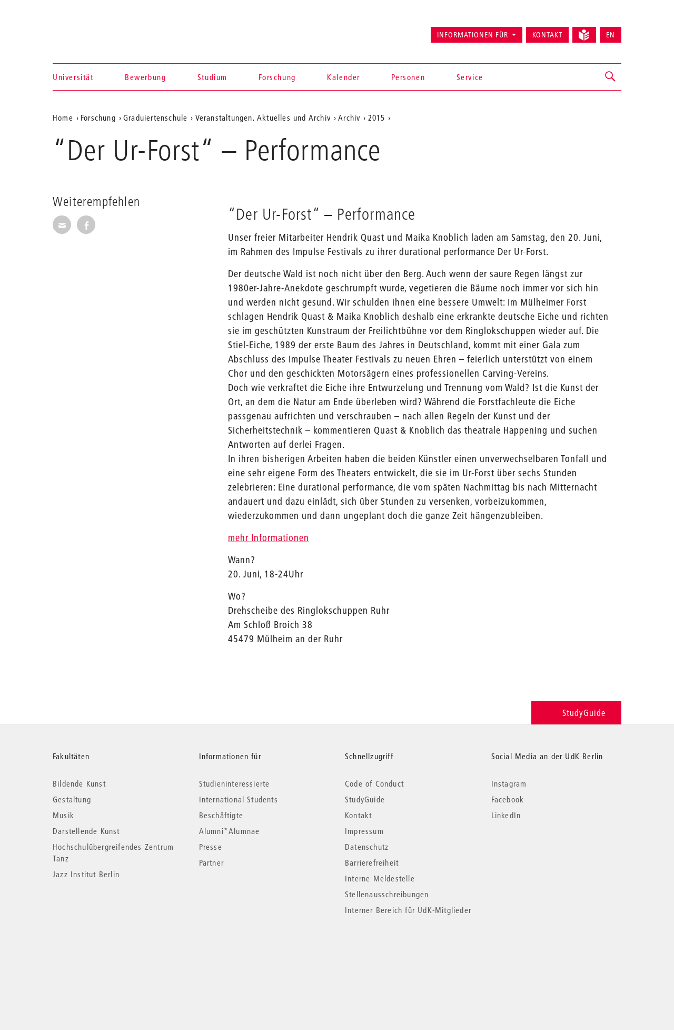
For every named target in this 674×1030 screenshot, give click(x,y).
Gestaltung (72, 799)
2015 (376, 117)
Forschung (277, 77)
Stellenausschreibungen (387, 894)
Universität (73, 77)
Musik (63, 815)
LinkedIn (506, 815)
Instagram (509, 783)
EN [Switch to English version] (610, 35)
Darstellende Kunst (86, 831)
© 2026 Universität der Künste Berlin (108, 954)
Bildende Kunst (79, 783)
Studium (212, 77)
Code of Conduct (374, 783)
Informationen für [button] (472, 35)
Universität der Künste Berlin (94, 30)
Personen (408, 77)
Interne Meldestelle (380, 878)
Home (63, 117)
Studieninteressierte (234, 783)
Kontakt (547, 35)
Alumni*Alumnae (229, 831)
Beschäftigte (221, 815)
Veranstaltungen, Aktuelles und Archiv (263, 117)
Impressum (364, 831)
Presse (210, 846)
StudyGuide (576, 712)
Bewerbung (145, 77)
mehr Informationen (268, 538)
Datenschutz (367, 846)
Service (470, 77)
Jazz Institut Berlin (86, 874)
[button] (610, 77)
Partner (211, 862)
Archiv (349, 117)
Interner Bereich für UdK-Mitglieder (408, 910)
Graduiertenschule (155, 117)
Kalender (343, 77)
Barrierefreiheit (372, 862)
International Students (238, 799)
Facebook (507, 799)
